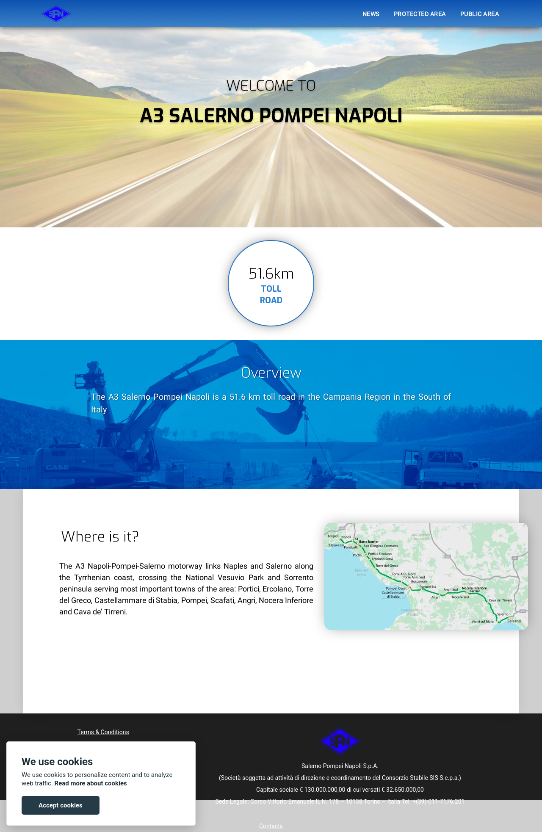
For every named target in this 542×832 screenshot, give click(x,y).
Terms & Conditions (103, 732)
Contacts (271, 826)
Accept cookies (61, 805)
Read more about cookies (91, 783)
